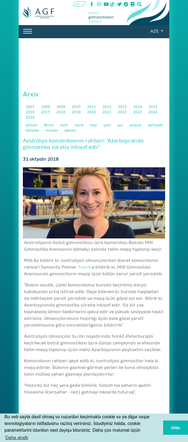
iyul (120, 125)
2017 (46, 112)
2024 (152, 112)
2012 (107, 107)
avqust (135, 125)
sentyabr (155, 125)
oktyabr (33, 130)
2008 (46, 107)
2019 (76, 112)
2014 (138, 107)
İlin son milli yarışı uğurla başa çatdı (50, 73)
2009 (61, 107)
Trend (84, 267)
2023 (138, 112)
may (94, 125)
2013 (122, 107)
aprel (79, 125)
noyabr (52, 130)
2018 (61, 112)
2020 (92, 112)
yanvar (32, 125)
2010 (76, 107)
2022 (122, 112)
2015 (152, 107)
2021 (107, 112)
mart (64, 125)
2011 (92, 107)
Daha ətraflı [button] (16, 437)
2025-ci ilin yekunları (39, 62)
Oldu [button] (175, 428)
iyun (107, 125)
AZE (155, 31)
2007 (30, 107)
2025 (30, 117)
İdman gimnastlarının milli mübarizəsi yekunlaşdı (61, 85)
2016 (30, 112)
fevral (49, 125)
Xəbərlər (36, 48)
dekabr (70, 130)
